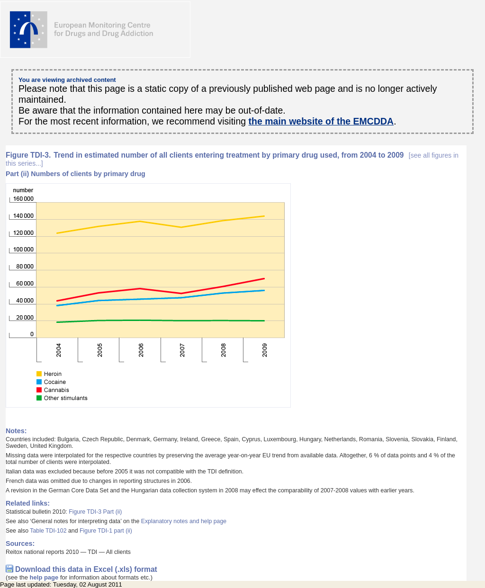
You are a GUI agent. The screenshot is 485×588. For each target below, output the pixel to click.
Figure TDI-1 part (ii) (106, 530)
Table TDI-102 (48, 530)
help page (44, 577)
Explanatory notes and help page (184, 521)
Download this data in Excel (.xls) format (86, 569)
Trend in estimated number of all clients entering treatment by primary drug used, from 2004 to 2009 (232, 159)
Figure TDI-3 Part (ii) (95, 511)
